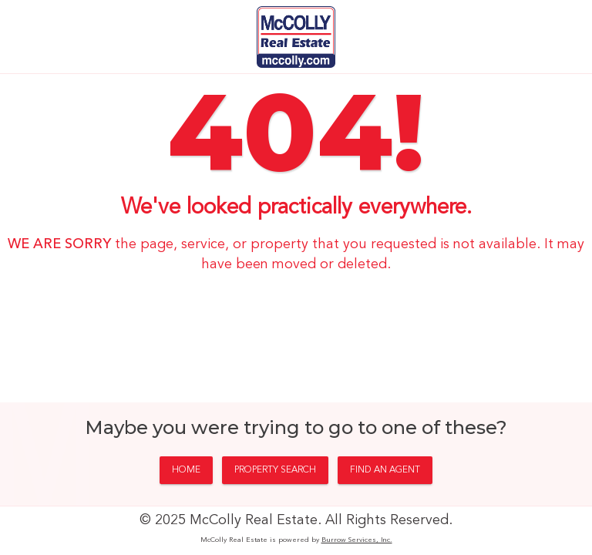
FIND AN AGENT (385, 470)
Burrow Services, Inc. (356, 539)
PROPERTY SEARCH (275, 470)
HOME (186, 470)
